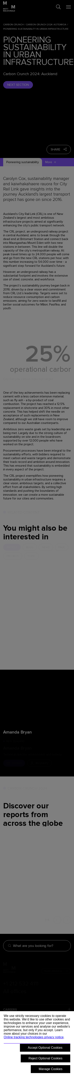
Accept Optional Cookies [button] (45, 1047)
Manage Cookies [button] (50, 1069)
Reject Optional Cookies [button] (46, 1058)
